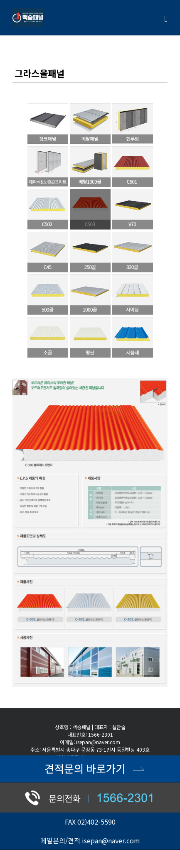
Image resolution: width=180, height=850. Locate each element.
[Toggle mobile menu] (166, 19)
